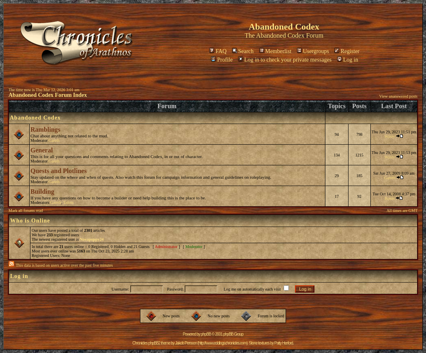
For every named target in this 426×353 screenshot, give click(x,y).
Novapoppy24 (92, 239)
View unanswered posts (398, 96)
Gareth (54, 140)
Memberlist (275, 51)
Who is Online (30, 221)
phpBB (206, 334)
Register (346, 51)
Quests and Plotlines (58, 170)
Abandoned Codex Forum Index (48, 95)
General (41, 150)
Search (243, 51)
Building (42, 191)
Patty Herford (283, 343)
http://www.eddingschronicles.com (222, 343)
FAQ (217, 51)
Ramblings (45, 129)
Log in (347, 60)
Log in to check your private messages (284, 60)
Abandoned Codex (280, 35)
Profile (221, 60)
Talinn (68, 202)
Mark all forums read (26, 210)
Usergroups (313, 51)
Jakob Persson (186, 343)
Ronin (389, 198)
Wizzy (390, 136)
